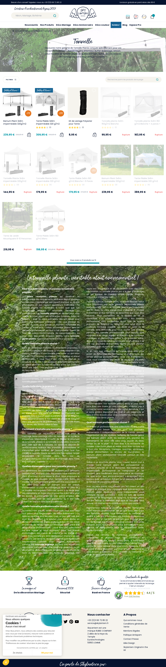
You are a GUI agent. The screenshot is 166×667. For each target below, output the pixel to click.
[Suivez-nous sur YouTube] (77, 621)
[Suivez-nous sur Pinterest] (71, 621)
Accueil (18, 31)
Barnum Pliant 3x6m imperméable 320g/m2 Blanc (14, 124)
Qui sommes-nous (132, 620)
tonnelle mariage (44, 544)
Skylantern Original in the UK (135, 649)
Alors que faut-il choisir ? (41, 401)
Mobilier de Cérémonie (32, 31)
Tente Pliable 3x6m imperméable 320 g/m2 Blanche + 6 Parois (48, 124)
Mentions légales (131, 630)
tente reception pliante (42, 296)
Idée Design (129, 643)
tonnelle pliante (49, 313)
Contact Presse (131, 639)
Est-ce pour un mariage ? (45, 356)
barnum (56, 484)
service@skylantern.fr (98, 623)
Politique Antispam (132, 634)
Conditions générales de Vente (135, 625)
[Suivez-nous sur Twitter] (65, 621)
